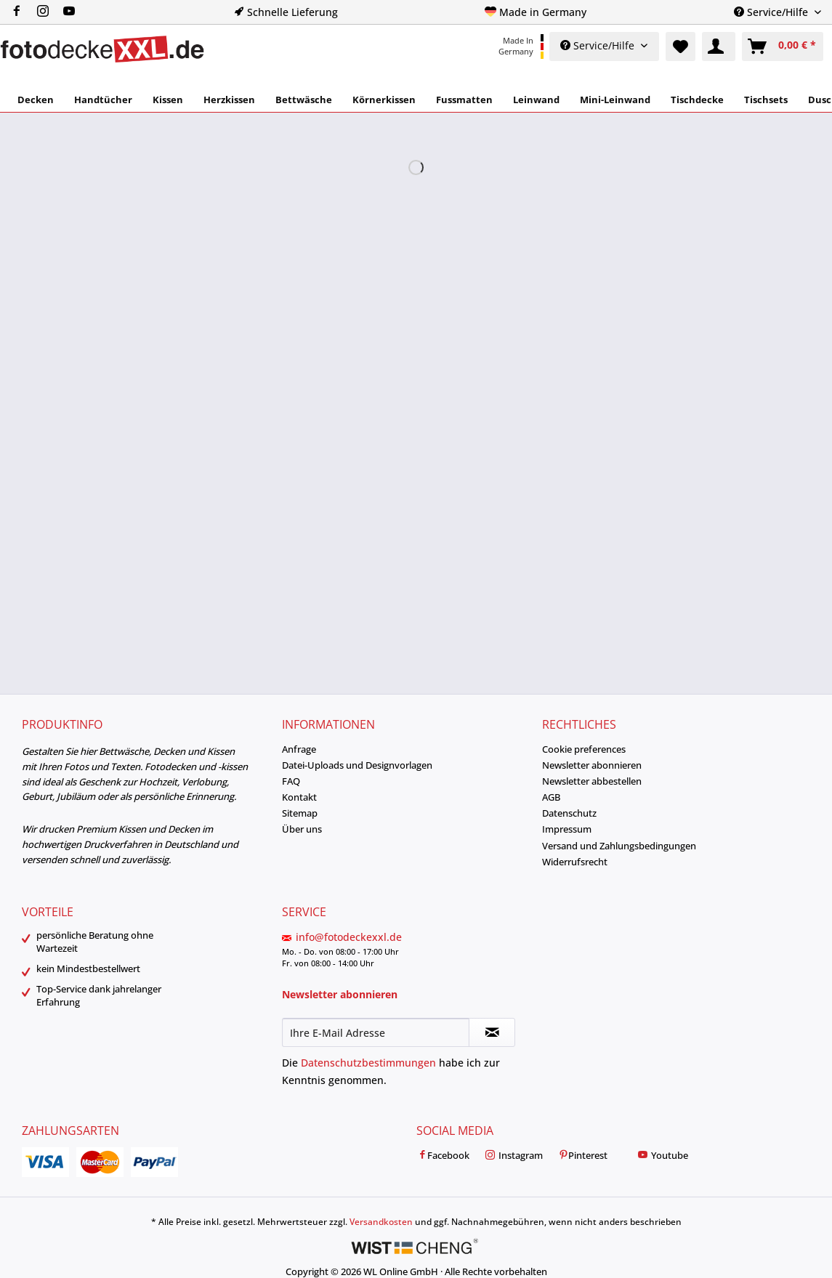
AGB (551, 797)
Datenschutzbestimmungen (368, 1062)
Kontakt (299, 797)
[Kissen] (167, 99)
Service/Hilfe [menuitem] (772, 12)
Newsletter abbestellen (592, 781)
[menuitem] (48, 12)
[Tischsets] (766, 99)
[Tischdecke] (697, 99)
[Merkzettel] (680, 46)
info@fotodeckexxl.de (349, 937)
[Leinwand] (536, 99)
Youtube (662, 1156)
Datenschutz (569, 813)
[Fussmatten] (464, 99)
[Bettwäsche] (303, 99)
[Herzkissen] (229, 99)
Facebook (442, 1156)
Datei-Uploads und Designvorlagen (357, 765)
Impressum (566, 829)
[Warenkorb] (782, 46)
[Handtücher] (103, 99)
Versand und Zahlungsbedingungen (619, 845)
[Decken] (35, 99)
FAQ (291, 781)
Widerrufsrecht (574, 861)
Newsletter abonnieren (592, 765)
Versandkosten (381, 1222)
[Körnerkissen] (384, 99)
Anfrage (299, 749)
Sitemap (300, 813)
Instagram (513, 1156)
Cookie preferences (584, 749)
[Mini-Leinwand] (615, 99)
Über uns (302, 829)
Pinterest (582, 1156)
